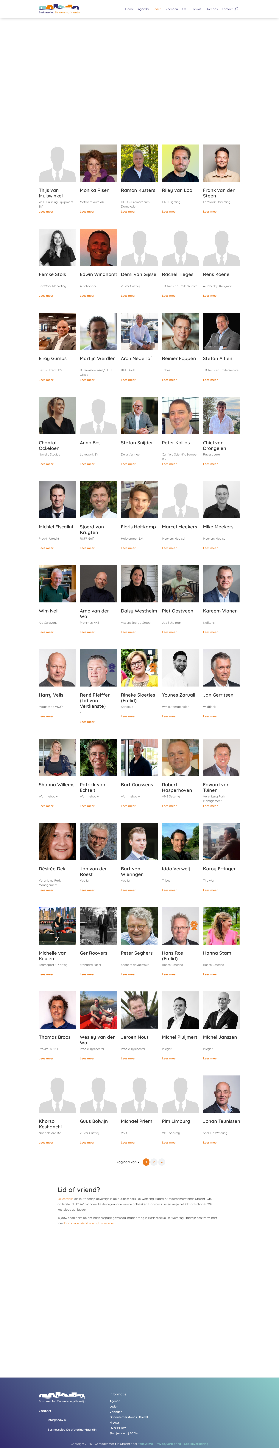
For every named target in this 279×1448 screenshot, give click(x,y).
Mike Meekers (218, 527)
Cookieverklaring (196, 1444)
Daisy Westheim (139, 611)
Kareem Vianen (220, 611)
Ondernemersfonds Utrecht (129, 1417)
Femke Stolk (52, 274)
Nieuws (196, 9)
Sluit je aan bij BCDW (124, 1433)
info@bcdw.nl (57, 1420)
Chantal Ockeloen (49, 445)
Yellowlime (145, 1444)
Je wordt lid (65, 1199)
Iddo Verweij (176, 868)
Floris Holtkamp (138, 527)
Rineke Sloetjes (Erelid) (138, 697)
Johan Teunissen (221, 1121)
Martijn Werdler (97, 358)
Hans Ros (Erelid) (172, 955)
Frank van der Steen (219, 193)
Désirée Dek (52, 868)
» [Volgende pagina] (162, 1162)
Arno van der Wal (94, 613)
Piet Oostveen (177, 611)
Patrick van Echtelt (92, 787)
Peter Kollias (176, 442)
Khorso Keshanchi (50, 1124)
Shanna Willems (56, 784)
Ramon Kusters (138, 190)
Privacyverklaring (168, 1444)
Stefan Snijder (137, 442)
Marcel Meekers (179, 527)
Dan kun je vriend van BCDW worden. (89, 1223)
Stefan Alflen (217, 358)
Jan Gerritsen (218, 695)
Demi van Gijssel (139, 274)
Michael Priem (136, 1121)
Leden (157, 9)
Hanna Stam (217, 953)
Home (129, 9)
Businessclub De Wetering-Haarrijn (72, 1429)
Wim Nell (48, 611)
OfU (184, 9)
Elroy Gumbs (53, 358)
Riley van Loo (177, 190)
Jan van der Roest (93, 871)
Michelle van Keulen (53, 955)
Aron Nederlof (136, 358)
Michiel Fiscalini (56, 527)
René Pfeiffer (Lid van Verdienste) (95, 700)
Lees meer (46, 211)
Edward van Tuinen (216, 787)
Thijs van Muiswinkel (51, 193)
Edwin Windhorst (98, 274)
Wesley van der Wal (97, 1039)
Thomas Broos (55, 1037)
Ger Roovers (93, 953)
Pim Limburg (176, 1121)
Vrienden (172, 9)
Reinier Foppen (179, 358)
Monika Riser (94, 190)
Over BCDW (118, 1428)
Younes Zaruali (178, 695)
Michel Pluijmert (179, 1037)
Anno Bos (90, 442)
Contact (227, 9)
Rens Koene (216, 274)
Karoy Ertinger (219, 868)
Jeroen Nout (135, 1037)
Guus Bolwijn (94, 1121)
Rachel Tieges (177, 274)
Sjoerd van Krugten (92, 529)
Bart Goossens (137, 784)
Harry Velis (51, 695)
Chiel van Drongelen (214, 445)
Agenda (143, 9)
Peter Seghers (137, 953)
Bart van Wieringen (132, 871)
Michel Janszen (220, 1037)
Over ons (211, 9)
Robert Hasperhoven (177, 787)
